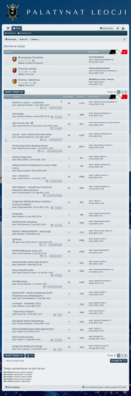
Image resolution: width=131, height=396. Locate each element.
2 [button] (122, 92)
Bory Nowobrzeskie (23, 270)
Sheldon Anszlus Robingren (104, 71)
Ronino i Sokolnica (29, 80)
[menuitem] (8, 28)
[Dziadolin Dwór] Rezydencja (28, 320)
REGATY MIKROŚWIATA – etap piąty (31, 231)
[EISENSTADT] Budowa (24, 221)
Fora (18, 28)
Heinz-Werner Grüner (102, 145)
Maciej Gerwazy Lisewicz (27, 148)
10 (53, 151)
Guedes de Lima (100, 346)
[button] (125, 92)
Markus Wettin (22, 160)
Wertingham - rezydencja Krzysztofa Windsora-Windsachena (32, 188)
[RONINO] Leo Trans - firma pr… (102, 79)
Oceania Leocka (27, 68)
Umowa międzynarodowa (99, 68)
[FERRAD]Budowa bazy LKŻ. (27, 250)
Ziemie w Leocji (14, 46)
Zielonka (17, 239)
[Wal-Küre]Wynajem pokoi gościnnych (33, 328)
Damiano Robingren (25, 116)
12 (60, 151)
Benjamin (20, 216)
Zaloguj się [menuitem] (118, 29)
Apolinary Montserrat (25, 137)
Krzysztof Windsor (24, 193)
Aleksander (21, 265)
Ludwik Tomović (23, 178)
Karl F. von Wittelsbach (26, 298)
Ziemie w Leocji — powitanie (28, 102)
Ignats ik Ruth (99, 239)
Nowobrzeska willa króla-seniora (30, 261)
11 (57, 151)
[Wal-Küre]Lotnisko (22, 336)
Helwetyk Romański (25, 105)
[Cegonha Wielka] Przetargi (27, 346)
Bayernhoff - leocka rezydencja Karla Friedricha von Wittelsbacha (32, 294)
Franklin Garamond (101, 164)
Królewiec (17, 213)
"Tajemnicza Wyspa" (23, 311)
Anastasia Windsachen (34, 63)
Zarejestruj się (25, 33)
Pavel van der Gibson (102, 231)
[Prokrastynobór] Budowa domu (30, 145)
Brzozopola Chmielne (30, 57)
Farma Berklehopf (96, 57)
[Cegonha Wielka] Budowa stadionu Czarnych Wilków (31, 203)
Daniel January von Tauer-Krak (29, 126)
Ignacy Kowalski (23, 171)
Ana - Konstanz (20, 175)
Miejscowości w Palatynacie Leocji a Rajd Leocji (34, 166)
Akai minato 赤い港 (22, 122)
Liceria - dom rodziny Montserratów (32, 134)
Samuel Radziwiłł (23, 253)
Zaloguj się (11, 33)
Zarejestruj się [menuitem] (123, 29)
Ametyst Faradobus (24, 323)
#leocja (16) (106, 28)
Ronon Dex (30, 74)
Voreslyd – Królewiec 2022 (26, 303)
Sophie (20, 331)
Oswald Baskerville (24, 207)
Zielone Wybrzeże (22, 156)
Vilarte (96, 201)
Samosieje (18, 113)
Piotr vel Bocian (23, 349)
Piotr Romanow (23, 224)
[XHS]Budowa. (20, 281)
